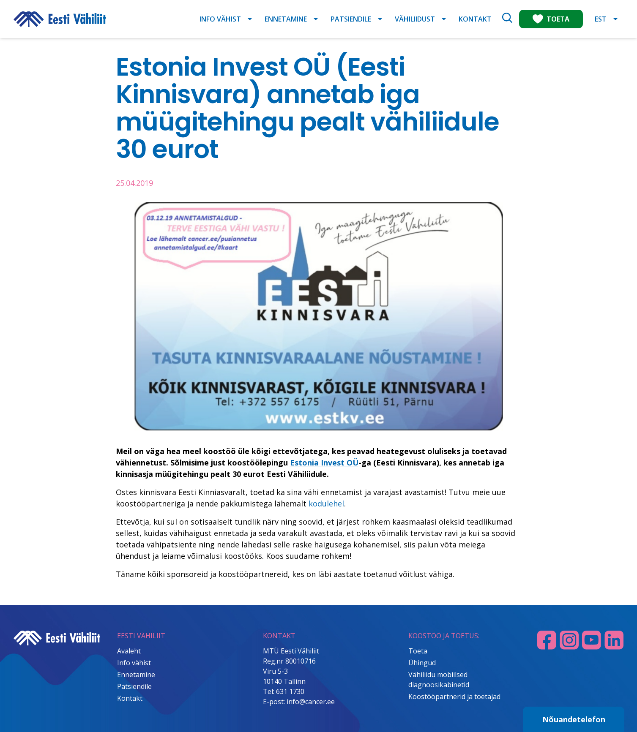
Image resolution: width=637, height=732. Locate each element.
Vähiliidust (415, 19)
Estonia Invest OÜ (324, 462)
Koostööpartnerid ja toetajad (454, 696)
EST (601, 19)
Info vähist (220, 19)
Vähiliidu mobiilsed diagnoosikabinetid (438, 679)
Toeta (417, 651)
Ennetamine (286, 19)
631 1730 (290, 691)
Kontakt (475, 19)
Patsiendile (351, 19)
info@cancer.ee (311, 701)
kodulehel (326, 503)
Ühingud (422, 662)
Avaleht (129, 651)
